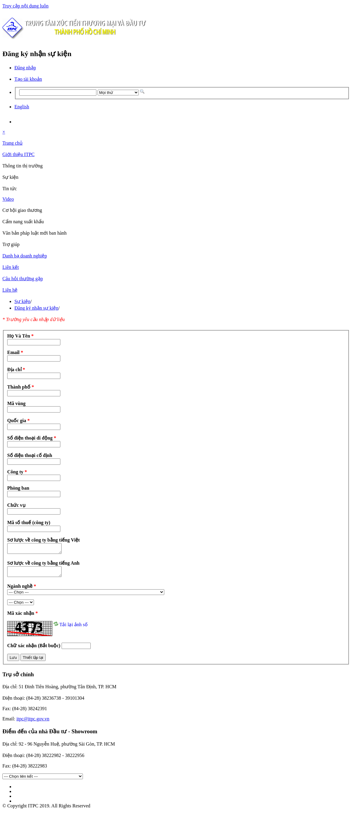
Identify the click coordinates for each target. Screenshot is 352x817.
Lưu (13, 661)
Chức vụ (16, 505)
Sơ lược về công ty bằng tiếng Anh (43, 564)
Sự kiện (22, 301)
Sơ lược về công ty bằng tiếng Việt (43, 539)
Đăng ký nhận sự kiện (36, 308)
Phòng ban (18, 488)
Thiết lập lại (33, 661)
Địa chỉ (16, 369)
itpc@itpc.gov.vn (33, 722)
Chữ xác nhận (34, 649)
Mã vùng (16, 403)
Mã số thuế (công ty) (28, 522)
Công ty (17, 471)
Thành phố (20, 386)
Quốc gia (18, 420)
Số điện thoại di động (31, 437)
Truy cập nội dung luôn (25, 5)
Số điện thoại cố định (29, 455)
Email (15, 352)
